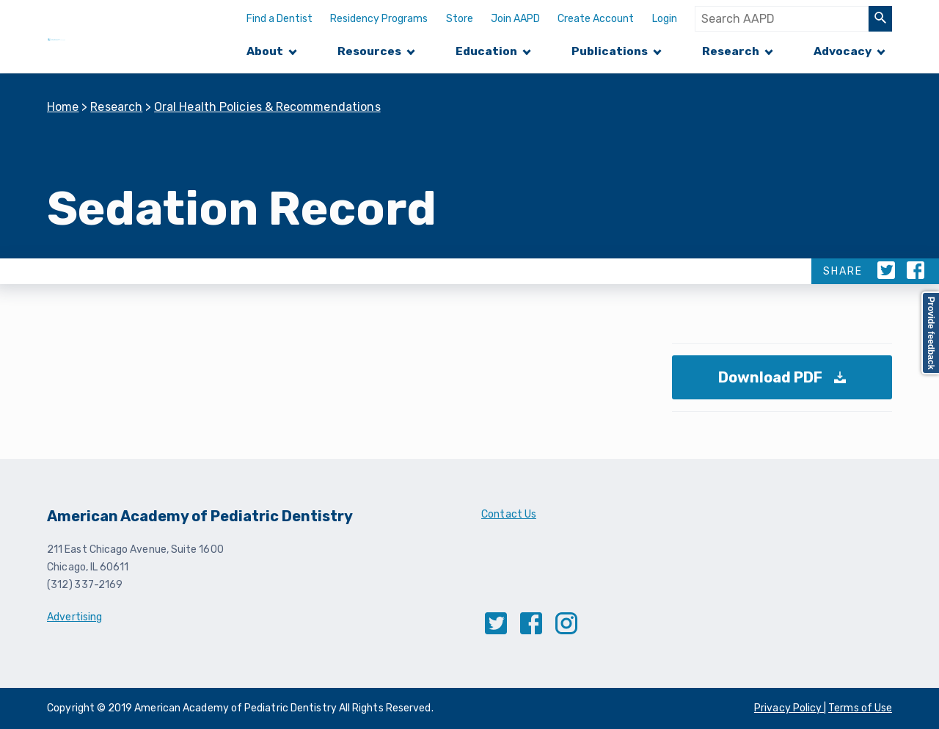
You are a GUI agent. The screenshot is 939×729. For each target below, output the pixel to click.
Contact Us (508, 514)
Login (664, 18)
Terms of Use (860, 708)
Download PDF (786, 384)
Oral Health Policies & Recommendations (267, 107)
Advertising (74, 617)
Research (730, 51)
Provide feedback (931, 333)
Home (63, 107)
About (264, 51)
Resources (369, 51)
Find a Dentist (279, 18)
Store (459, 18)
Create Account (596, 18)
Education (486, 51)
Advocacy (843, 51)
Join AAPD (515, 18)
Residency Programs (379, 18)
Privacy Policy (789, 708)
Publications (609, 51)
